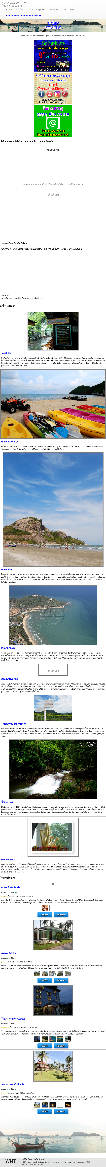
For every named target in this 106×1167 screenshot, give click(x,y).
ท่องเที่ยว (19, 10)
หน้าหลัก (9, 10)
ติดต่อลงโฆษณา (69, 10)
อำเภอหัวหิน (31, 141)
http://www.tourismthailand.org (30, 298)
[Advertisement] (53, 167)
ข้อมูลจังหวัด (41, 10)
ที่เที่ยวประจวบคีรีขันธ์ (11, 141)
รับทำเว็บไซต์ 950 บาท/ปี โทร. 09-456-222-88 (23, 16)
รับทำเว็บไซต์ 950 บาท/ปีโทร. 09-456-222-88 (14, 4)
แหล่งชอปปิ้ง (54, 10)
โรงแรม (30, 10)
